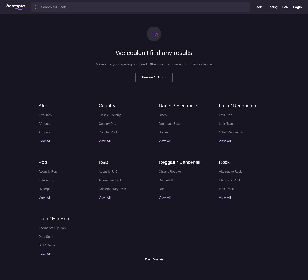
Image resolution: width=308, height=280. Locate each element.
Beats (258, 7)
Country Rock (108, 132)
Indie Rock (226, 189)
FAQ (285, 7)
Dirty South (46, 236)
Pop (42, 162)
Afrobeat (44, 123)
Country (107, 105)
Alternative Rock (230, 171)
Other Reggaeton (231, 132)
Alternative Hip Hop (52, 228)
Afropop (44, 132)
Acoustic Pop (47, 171)
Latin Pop (225, 115)
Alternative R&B (110, 180)
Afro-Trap (45, 115)
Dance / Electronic (178, 105)
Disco (163, 115)
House (163, 132)
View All (44, 141)
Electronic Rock (230, 180)
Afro (42, 105)
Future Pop (46, 180)
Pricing (272, 7)
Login (297, 7)
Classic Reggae (170, 171)
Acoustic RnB (108, 171)
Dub (161, 189)
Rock (224, 162)
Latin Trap (226, 123)
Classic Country (110, 115)
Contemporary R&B (112, 189)
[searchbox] (144, 7)
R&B (103, 162)
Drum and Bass (169, 123)
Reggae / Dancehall (179, 162)
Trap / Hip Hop (53, 218)
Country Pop (107, 123)
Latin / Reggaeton (237, 105)
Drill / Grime (46, 245)
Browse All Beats (154, 77)
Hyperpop (45, 189)
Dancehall (166, 180)
